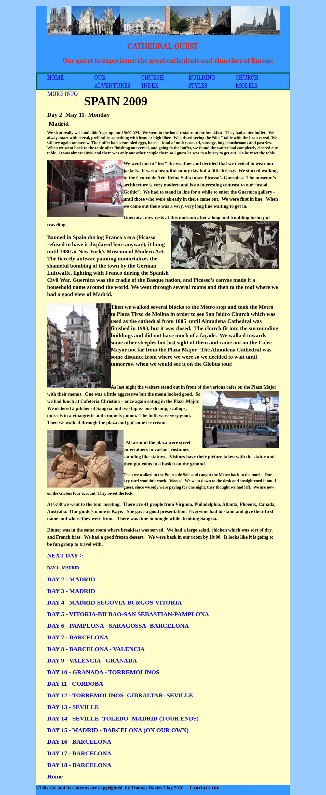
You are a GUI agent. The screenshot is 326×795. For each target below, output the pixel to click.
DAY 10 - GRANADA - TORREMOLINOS (103, 672)
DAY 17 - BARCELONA (79, 753)
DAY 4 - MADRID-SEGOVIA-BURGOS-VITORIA (114, 602)
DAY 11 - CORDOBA (75, 683)
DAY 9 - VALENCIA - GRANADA (92, 660)
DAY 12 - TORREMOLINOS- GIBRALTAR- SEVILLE (120, 695)
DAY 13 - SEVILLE (73, 707)
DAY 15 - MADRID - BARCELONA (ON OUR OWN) (118, 730)
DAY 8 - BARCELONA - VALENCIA (96, 649)
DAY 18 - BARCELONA (79, 765)
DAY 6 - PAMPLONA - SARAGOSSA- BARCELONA (118, 625)
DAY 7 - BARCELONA (77, 637)
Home (55, 776)
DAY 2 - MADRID (71, 579)
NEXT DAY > (65, 555)
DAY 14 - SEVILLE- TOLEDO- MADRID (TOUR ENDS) (123, 718)
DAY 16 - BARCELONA (79, 741)
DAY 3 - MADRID (71, 591)
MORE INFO (62, 93)
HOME (55, 77)
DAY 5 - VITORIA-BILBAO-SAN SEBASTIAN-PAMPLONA (128, 614)
